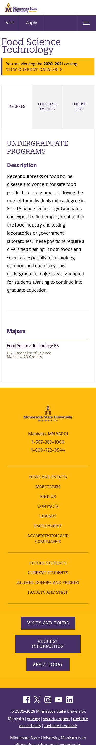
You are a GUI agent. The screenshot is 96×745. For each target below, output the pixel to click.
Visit (10, 22)
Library (48, 516)
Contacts (48, 506)
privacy (33, 718)
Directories (48, 486)
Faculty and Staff (48, 592)
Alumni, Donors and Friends (48, 582)
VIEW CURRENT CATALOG (32, 69)
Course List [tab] (79, 107)
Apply (31, 22)
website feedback (60, 726)
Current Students (48, 572)
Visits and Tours (48, 623)
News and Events (48, 477)
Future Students (48, 563)
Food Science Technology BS (33, 345)
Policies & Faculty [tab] (48, 107)
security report (56, 718)
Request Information (48, 644)
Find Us (48, 496)
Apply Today (48, 664)
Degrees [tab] (16, 106)
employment (48, 526)
